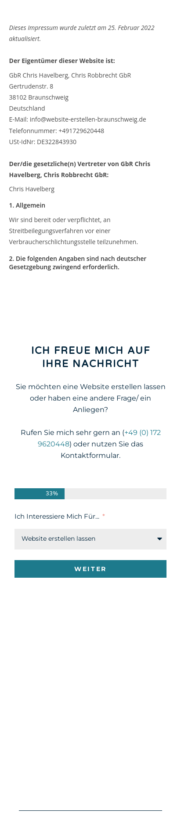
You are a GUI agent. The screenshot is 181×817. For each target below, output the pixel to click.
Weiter (90, 569)
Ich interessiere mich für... (57, 516)
